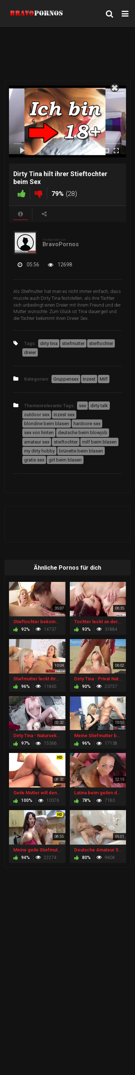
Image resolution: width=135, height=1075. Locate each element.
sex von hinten (39, 432)
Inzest (89, 379)
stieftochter (101, 343)
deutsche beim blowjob (82, 432)
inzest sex (64, 414)
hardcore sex (86, 423)
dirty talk (99, 405)
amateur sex (36, 442)
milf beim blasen (99, 442)
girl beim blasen (65, 460)
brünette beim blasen (81, 451)
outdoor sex (36, 414)
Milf (104, 379)
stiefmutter (73, 343)
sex (82, 405)
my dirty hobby (39, 451)
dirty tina (49, 343)
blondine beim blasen (46, 423)
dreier (30, 352)
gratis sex (34, 460)
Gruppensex (65, 379)
